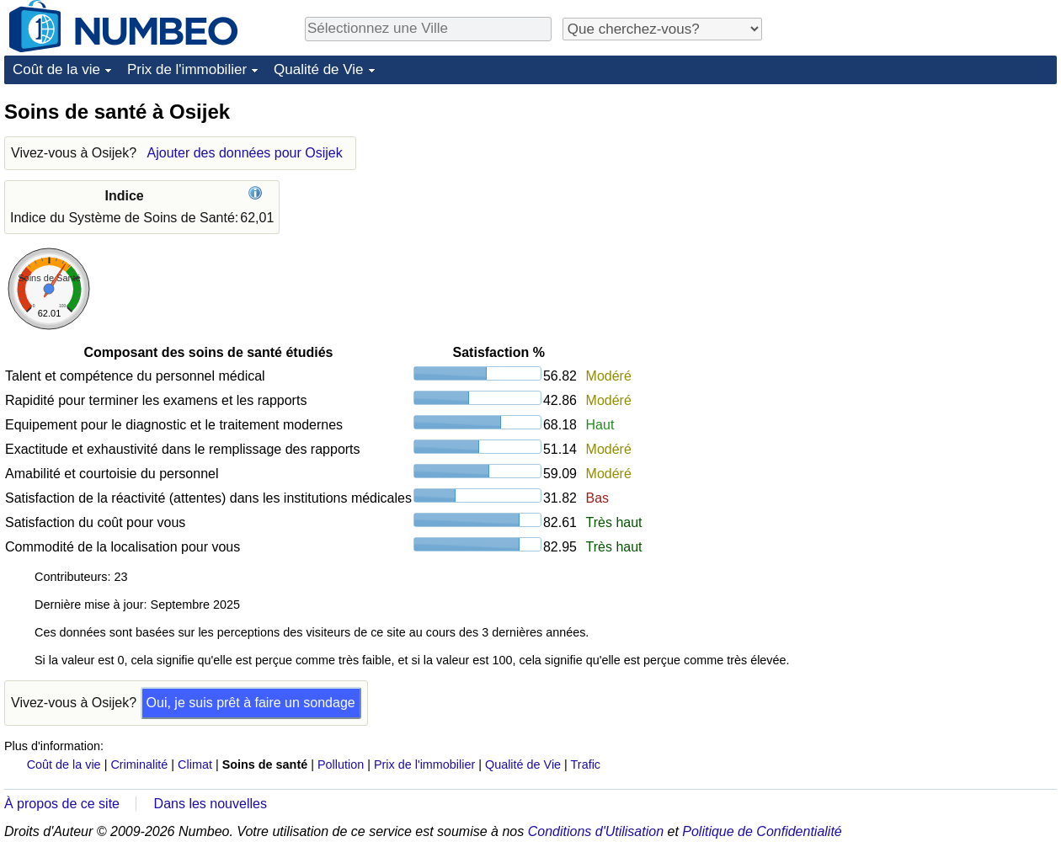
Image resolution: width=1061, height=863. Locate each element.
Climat (195, 764)
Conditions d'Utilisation (596, 831)
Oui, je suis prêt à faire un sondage (251, 702)
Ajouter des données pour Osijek (245, 153)
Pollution (340, 764)
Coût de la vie (56, 69)
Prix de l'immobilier (187, 69)
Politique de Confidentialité (761, 831)
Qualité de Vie (318, 69)
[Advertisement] (930, 204)
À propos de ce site (62, 803)
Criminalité (139, 764)
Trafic (585, 764)
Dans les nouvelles (210, 803)
